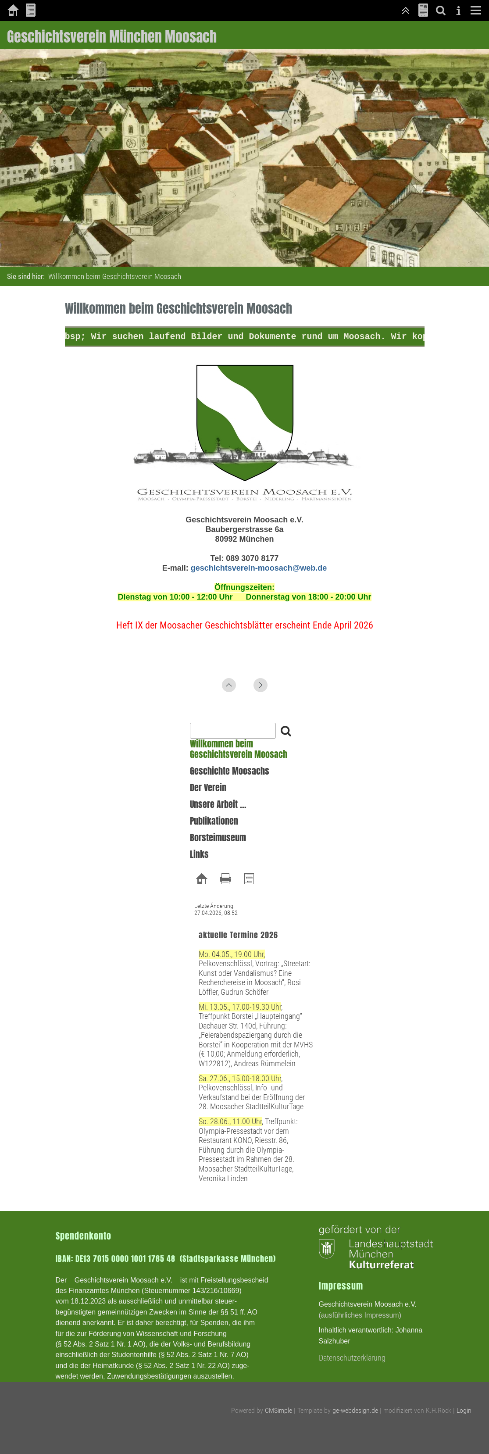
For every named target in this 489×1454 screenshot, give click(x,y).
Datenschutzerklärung (352, 1357)
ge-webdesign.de (355, 1410)
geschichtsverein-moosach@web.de (259, 568)
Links (199, 854)
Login (464, 1410)
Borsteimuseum (218, 837)
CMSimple (278, 1410)
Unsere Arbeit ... (218, 804)
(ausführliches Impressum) (360, 1315)
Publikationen (214, 821)
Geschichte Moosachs (229, 771)
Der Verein (208, 787)
